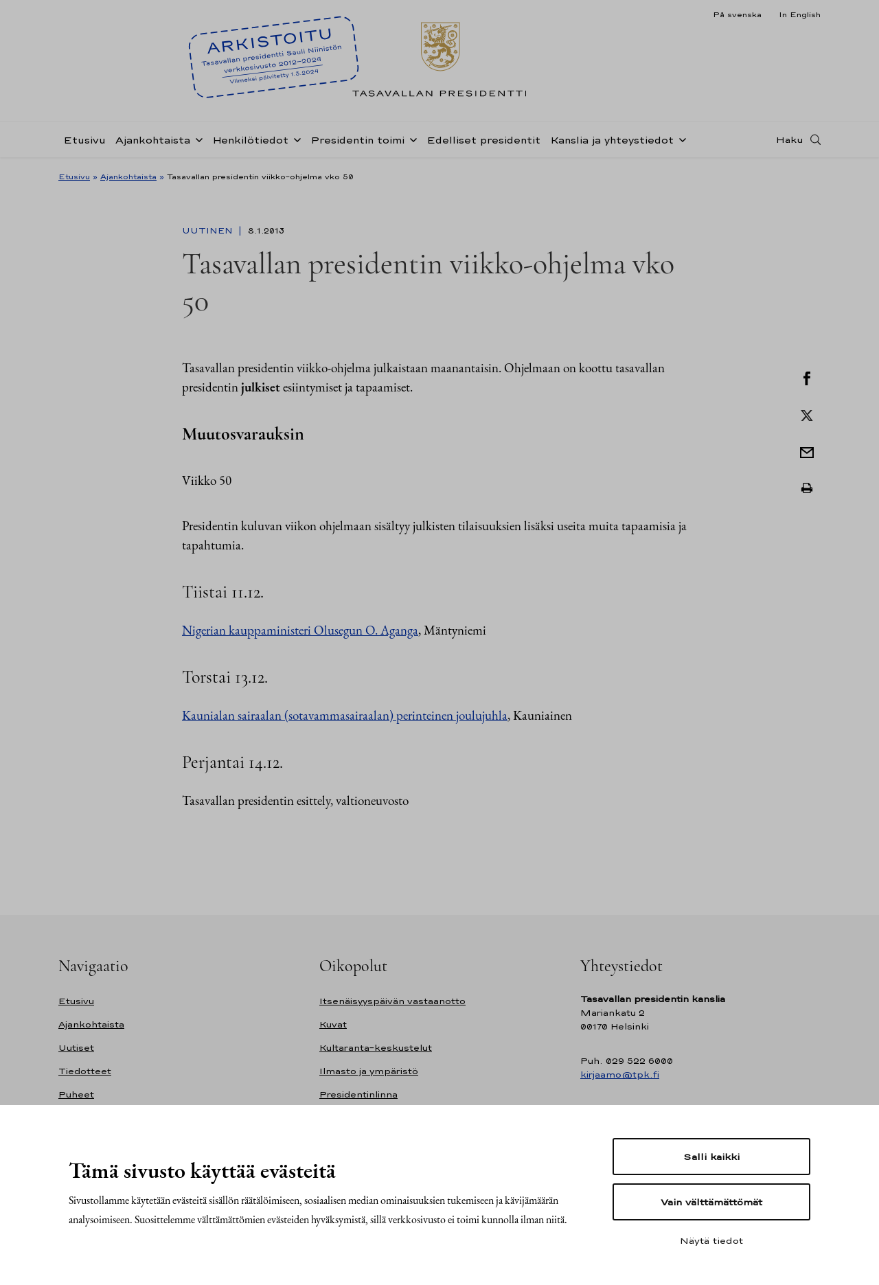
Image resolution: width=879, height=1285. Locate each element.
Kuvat (333, 1024)
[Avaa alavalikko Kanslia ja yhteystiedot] (680, 138)
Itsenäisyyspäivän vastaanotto (392, 1001)
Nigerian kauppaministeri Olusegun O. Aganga (300, 630)
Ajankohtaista (152, 139)
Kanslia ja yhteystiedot (612, 139)
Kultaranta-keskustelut (375, 1048)
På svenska (737, 14)
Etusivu (84, 139)
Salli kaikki (711, 1156)
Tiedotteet (84, 1071)
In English (800, 14)
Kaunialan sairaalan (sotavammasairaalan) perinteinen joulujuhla (344, 715)
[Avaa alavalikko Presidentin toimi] (410, 138)
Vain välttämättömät (711, 1202)
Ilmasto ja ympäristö (368, 1071)
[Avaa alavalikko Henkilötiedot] (294, 138)
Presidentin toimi (357, 139)
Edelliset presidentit (483, 139)
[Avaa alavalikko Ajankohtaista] (196, 138)
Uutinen (209, 230)
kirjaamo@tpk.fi (619, 1074)
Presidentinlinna (358, 1094)
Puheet (76, 1094)
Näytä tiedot (711, 1240)
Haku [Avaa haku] (789, 139)
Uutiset (76, 1048)
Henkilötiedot (250, 139)
